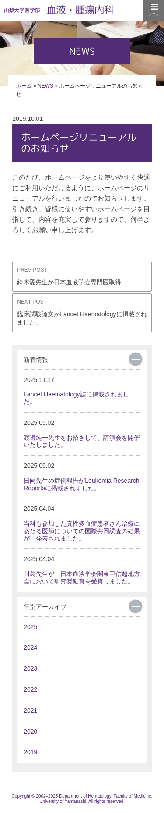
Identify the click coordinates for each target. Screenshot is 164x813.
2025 (30, 626)
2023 (30, 668)
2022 (30, 689)
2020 (30, 731)
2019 (30, 752)
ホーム (24, 86)
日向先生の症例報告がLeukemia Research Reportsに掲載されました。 (82, 476)
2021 (30, 710)
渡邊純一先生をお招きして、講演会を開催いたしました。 (82, 433)
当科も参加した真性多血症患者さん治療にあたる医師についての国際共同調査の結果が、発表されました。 (82, 523)
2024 (30, 647)
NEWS (45, 86)
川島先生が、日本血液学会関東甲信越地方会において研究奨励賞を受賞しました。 (82, 569)
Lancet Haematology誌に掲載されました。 (78, 390)
